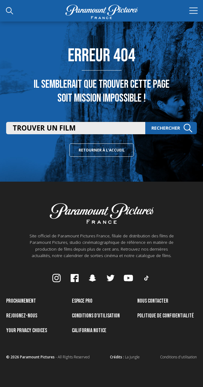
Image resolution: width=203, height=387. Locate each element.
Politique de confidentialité (165, 315)
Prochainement (21, 301)
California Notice (89, 330)
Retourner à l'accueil (102, 150)
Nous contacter (152, 301)
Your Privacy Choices (26, 330)
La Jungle (132, 357)
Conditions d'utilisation (96, 315)
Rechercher (172, 128)
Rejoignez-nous (21, 315)
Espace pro (82, 301)
